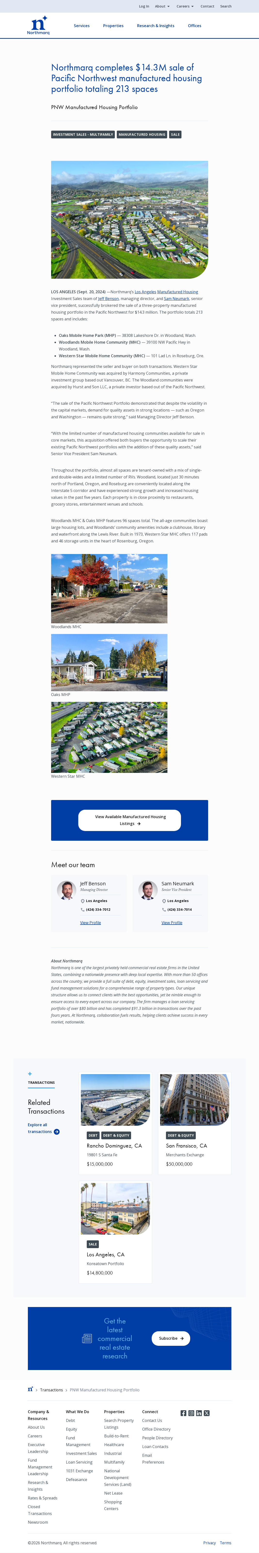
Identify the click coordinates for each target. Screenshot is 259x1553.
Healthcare (114, 1445)
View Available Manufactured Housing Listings (130, 820)
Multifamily (114, 1463)
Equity (71, 1430)
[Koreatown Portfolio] (115, 1232)
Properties (114, 25)
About (160, 6)
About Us (36, 1428)
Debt (70, 1421)
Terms (225, 1543)
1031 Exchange (79, 1471)
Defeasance (76, 1480)
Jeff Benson (108, 298)
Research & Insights (156, 25)
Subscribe (168, 1338)
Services (82, 25)
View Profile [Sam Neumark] (172, 923)
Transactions (52, 1390)
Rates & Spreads (42, 1498)
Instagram (191, 1413)
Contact (207, 6)
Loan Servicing (79, 1463)
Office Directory (156, 1430)
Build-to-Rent (116, 1436)
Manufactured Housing (142, 134)
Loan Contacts (155, 1447)
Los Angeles (146, 291)
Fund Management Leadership (40, 1467)
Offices (195, 25)
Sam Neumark (177, 298)
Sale (176, 134)
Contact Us (152, 1421)
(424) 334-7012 (98, 910)
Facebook (183, 1413)
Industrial (113, 1454)
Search (225, 6)
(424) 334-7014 (179, 910)
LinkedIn (199, 1413)
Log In (144, 6)
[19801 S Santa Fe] (115, 1124)
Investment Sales (81, 1454)
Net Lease (113, 1494)
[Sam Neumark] (178, 884)
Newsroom (38, 1523)
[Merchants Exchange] (194, 1124)
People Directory (157, 1438)
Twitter (207, 1413)
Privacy (209, 1543)
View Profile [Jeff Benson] (91, 923)
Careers (182, 6)
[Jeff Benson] (93, 884)
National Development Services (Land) (117, 1478)
